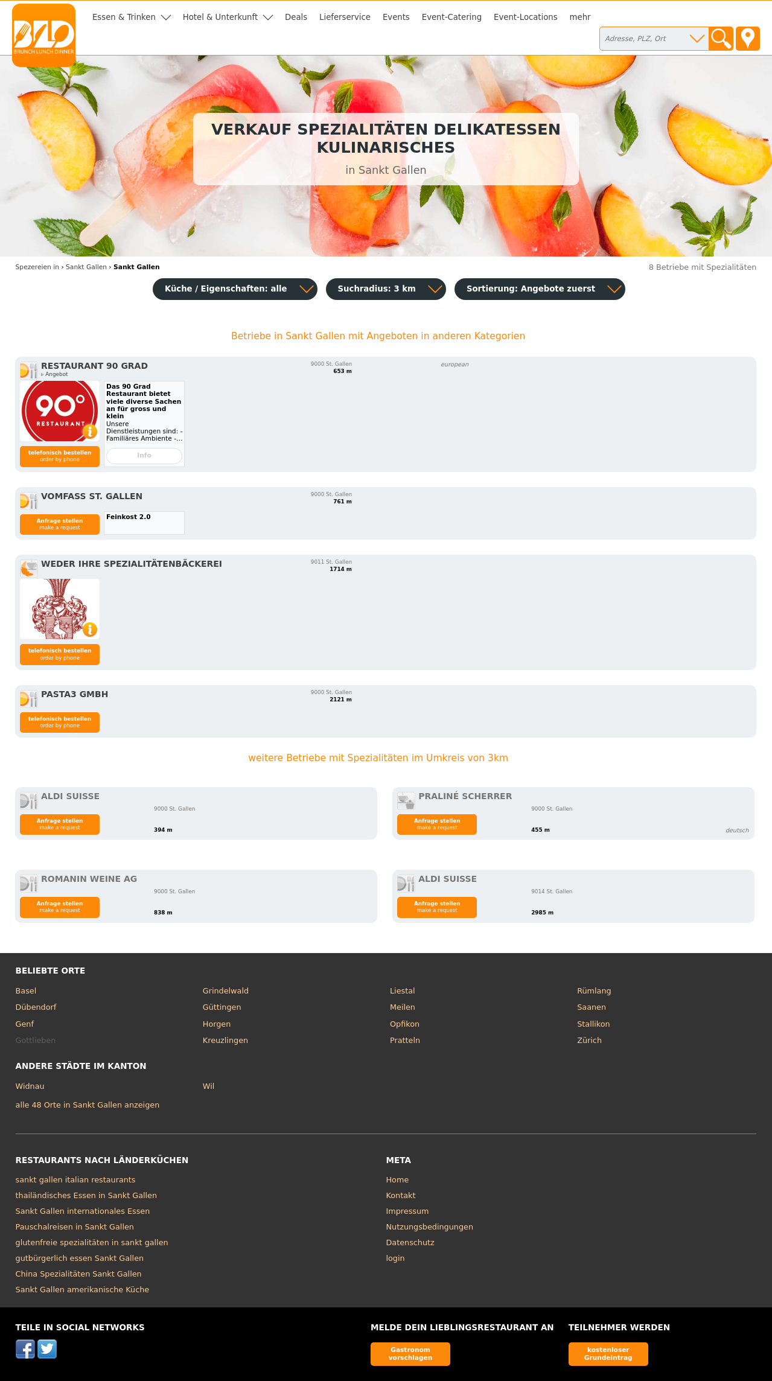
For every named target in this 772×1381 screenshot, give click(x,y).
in (37, 267)
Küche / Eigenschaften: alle (226, 288)
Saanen (591, 1007)
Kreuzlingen (225, 1040)
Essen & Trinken (124, 17)
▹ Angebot (54, 374)
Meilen (402, 1007)
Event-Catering (452, 17)
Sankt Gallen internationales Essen (83, 1211)
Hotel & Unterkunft (220, 17)
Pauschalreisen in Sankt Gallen (75, 1226)
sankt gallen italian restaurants (76, 1179)
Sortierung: (531, 288)
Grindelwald (226, 990)
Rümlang (594, 990)
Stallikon (593, 1024)
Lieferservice (345, 17)
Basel (26, 990)
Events (396, 17)
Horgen (217, 1024)
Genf (25, 1024)
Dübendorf (36, 1007)
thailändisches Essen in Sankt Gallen (86, 1195)
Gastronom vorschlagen (411, 1353)
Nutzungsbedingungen (430, 1226)
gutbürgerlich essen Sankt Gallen (80, 1258)
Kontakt (401, 1195)
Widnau (30, 1086)
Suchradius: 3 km (377, 288)
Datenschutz (410, 1242)
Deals (296, 17)
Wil (208, 1086)
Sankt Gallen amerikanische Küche (83, 1289)
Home (397, 1179)
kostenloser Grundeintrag (608, 1353)
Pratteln (405, 1040)
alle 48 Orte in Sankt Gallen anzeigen (88, 1104)
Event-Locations (526, 17)
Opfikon (404, 1024)
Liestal (402, 990)
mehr (580, 17)
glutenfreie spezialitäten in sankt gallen (92, 1242)
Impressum (407, 1211)
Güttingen (222, 1007)
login (395, 1258)
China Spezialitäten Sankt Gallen (79, 1273)
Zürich (589, 1040)
